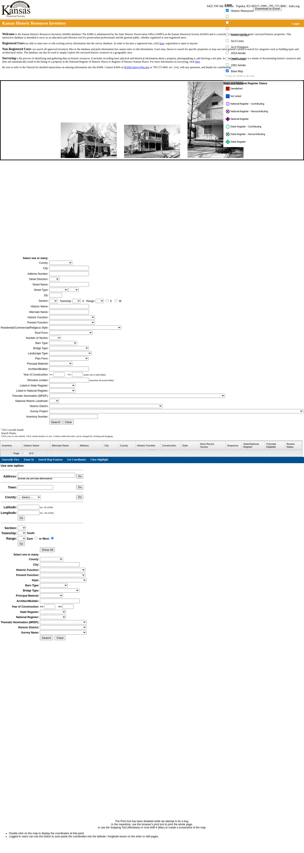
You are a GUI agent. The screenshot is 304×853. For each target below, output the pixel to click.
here (162, 43)
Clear (68, 422)
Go (80, 476)
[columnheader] (11, 446)
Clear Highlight (99, 459)
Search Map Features (50, 459)
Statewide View (10, 459)
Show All (47, 549)
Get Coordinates (76, 459)
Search (55, 422)
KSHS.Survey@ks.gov (137, 67)
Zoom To (29, 459)
